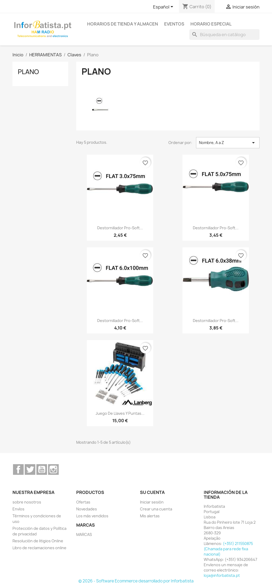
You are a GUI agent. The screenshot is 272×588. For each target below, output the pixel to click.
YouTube (41, 469)
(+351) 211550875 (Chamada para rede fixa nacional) (228, 549)
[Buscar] (224, 34)
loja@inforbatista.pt (222, 575)
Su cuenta (152, 492)
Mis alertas (150, 515)
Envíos (18, 508)
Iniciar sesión (152, 502)
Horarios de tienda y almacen (122, 24)
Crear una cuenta (156, 508)
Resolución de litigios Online (37, 540)
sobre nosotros (26, 502)
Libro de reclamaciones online (39, 547)
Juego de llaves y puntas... (120, 413)
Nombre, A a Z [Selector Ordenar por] (228, 142)
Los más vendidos (92, 515)
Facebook (18, 469)
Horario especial (211, 24)
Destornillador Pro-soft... (120, 227)
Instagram (53, 469)
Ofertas (83, 502)
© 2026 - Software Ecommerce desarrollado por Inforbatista (136, 581)
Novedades (86, 508)
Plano (28, 71)
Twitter (30, 469)
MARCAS (84, 534)
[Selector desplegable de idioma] (164, 7)
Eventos (174, 24)
